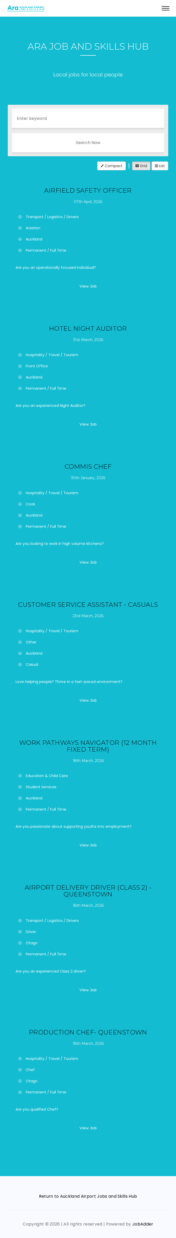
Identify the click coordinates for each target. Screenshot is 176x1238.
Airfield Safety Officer (88, 190)
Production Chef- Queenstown (88, 1032)
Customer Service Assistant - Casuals (88, 604)
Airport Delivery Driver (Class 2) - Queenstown (88, 891)
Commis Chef (88, 466)
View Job (88, 286)
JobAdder (142, 1224)
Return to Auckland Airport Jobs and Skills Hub (88, 1196)
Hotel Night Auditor (88, 328)
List (160, 165)
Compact (111, 165)
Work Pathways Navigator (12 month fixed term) (88, 746)
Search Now (88, 143)
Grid (141, 165)
